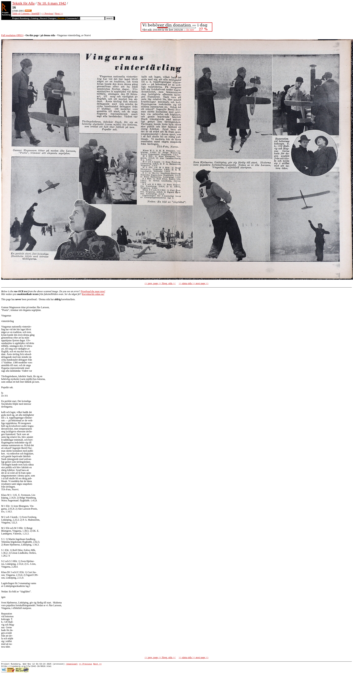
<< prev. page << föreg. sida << (160, 283)
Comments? (72, 18)
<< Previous (47, 13)
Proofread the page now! (93, 291)
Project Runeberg (20, 18)
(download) (72, 664)
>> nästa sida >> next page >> (194, 283)
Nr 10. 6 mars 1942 (51, 3)
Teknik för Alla (23, 3)
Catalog (34, 18)
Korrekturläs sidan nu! (93, 294)
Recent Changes (48, 18)
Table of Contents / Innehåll (25, 13)
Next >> (59, 13)
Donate (61, 18)
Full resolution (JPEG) (12, 35)
